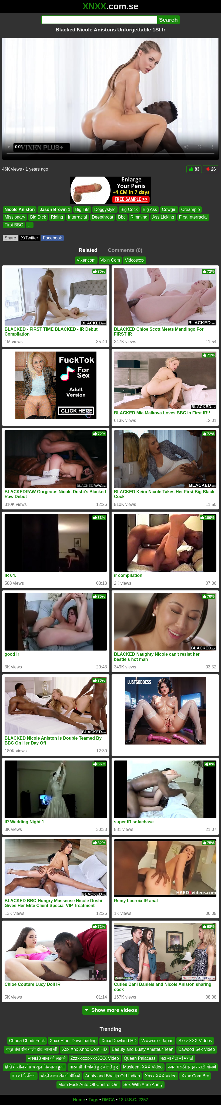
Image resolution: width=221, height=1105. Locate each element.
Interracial (77, 217)
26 (210, 169)
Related (88, 250)
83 (194, 169)
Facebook (52, 238)
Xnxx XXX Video (160, 1075)
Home (79, 1099)
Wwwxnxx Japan (157, 1040)
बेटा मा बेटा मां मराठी (176, 1058)
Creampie (190, 209)
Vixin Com (110, 260)
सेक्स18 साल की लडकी (47, 1058)
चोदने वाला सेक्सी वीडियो (60, 1075)
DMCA (108, 1099)
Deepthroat (102, 217)
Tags (93, 1099)
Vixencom (86, 260)
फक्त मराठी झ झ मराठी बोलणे (192, 1067)
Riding (57, 217)
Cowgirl (169, 209)
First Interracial (193, 217)
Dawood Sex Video (196, 1049)
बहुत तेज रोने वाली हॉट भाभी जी (31, 1049)
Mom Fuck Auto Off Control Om (88, 1084)
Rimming (139, 217)
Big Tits (82, 209)
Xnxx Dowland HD (118, 1040)
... (29, 224)
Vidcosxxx (134, 260)
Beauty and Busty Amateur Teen (142, 1049)
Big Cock (129, 209)
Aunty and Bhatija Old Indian (112, 1075)
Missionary (15, 217)
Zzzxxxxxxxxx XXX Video (95, 1058)
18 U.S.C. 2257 (133, 1099)
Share (10, 238)
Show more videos (110, 1010)
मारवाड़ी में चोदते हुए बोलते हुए (93, 1067)
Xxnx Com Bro (195, 1075)
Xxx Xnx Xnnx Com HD (84, 1049)
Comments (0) (125, 250)
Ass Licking (163, 217)
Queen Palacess (139, 1058)
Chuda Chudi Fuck (27, 1040)
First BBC (14, 224)
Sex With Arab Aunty (143, 1084)
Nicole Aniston (20, 209)
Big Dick (38, 217)
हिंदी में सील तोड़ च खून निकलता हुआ (35, 1067)
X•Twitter (29, 238)
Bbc (122, 217)
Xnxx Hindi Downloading (73, 1040)
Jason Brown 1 (54, 209)
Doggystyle (105, 209)
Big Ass (150, 209)
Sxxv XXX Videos (195, 1040)
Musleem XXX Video (142, 1067)
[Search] (99, 19)
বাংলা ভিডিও (24, 1075)
